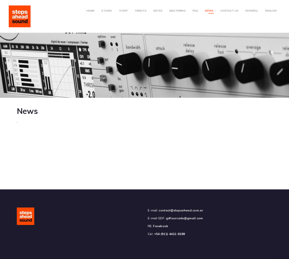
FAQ (195, 10)
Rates (157, 10)
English (271, 10)
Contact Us (229, 10)
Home (90, 10)
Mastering (177, 10)
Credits (140, 10)
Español (251, 10)
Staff (123, 10)
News (209, 10)
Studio (106, 10)
